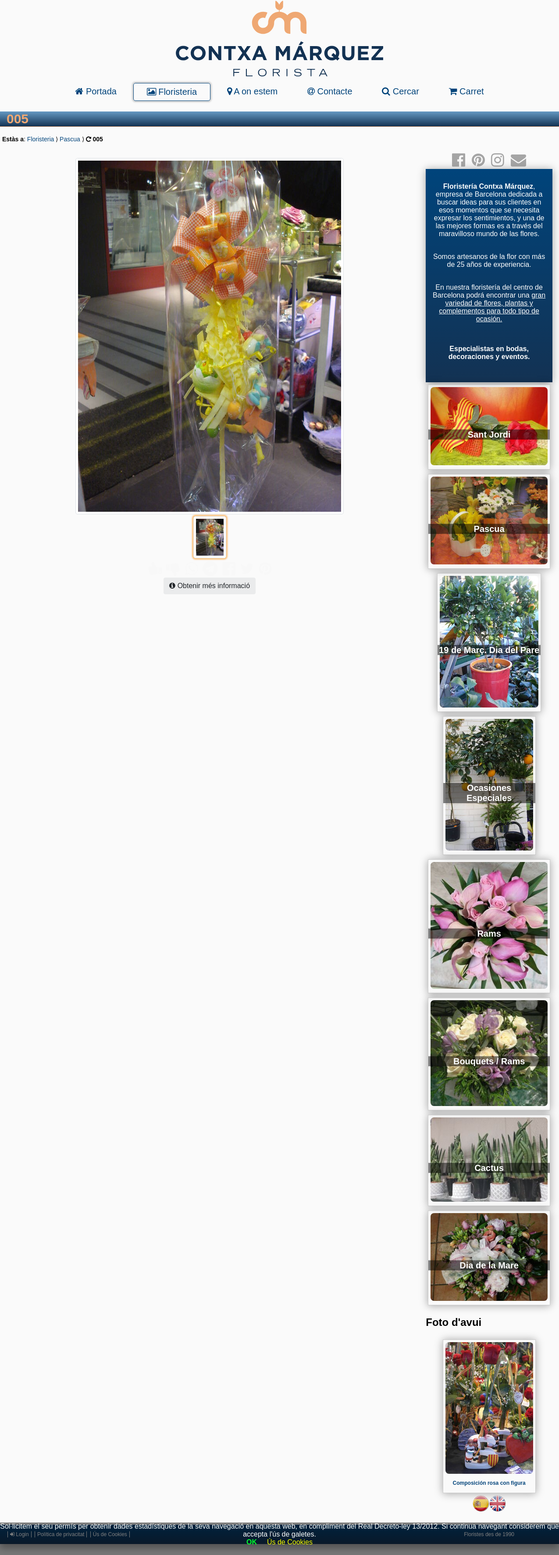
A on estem (252, 91)
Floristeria (172, 92)
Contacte (329, 91)
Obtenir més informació (209, 568)
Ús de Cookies (290, 1542)
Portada (96, 91)
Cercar (400, 91)
